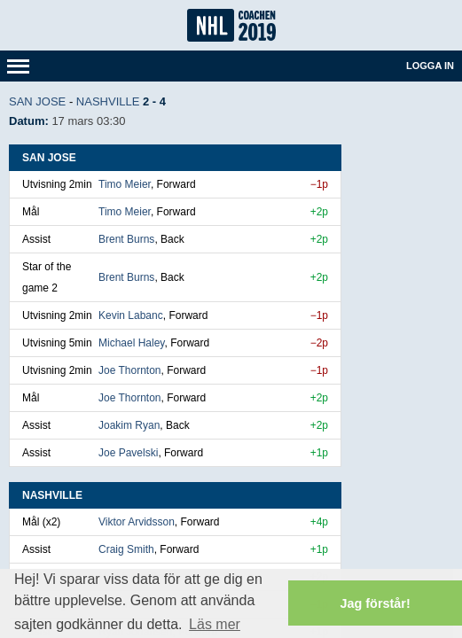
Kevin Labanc (130, 315)
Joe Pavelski (128, 453)
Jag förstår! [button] (376, 603)
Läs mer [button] (214, 624)
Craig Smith (126, 549)
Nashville (108, 101)
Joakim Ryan (129, 425)
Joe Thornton (129, 370)
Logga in (430, 65)
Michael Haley (131, 343)
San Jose (37, 101)
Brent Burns (126, 239)
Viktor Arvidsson (136, 522)
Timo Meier (124, 184)
